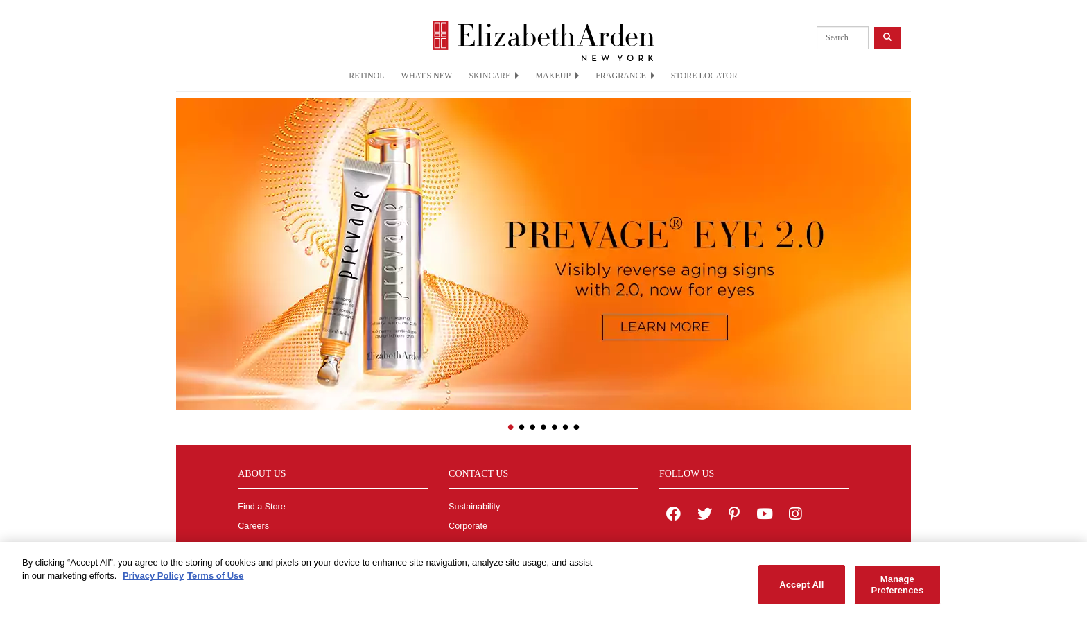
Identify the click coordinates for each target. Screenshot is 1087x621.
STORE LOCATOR (704, 75)
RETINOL (366, 75)
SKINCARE (494, 75)
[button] (186, 244)
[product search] (843, 37)
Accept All (801, 588)
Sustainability (474, 506)
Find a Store (262, 506)
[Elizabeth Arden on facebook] (673, 515)
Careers (253, 526)
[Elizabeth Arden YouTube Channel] (764, 515)
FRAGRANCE (624, 75)
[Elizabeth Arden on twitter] (704, 515)
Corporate (468, 526)
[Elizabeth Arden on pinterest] (734, 515)
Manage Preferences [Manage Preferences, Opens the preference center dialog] (897, 588)
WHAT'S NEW (427, 75)
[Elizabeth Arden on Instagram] (795, 515)
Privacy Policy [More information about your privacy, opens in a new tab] (153, 580)
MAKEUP (557, 75)
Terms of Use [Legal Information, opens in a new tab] (215, 580)
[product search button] (887, 38)
